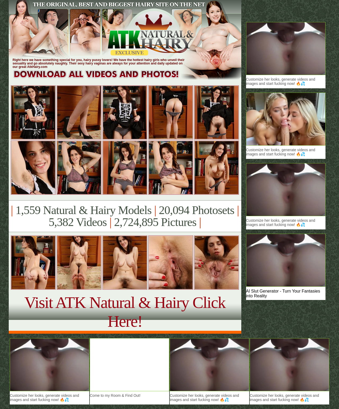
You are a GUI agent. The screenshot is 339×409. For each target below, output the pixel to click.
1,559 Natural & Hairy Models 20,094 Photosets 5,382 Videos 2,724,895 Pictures (125, 216)
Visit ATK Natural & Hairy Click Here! (124, 311)
